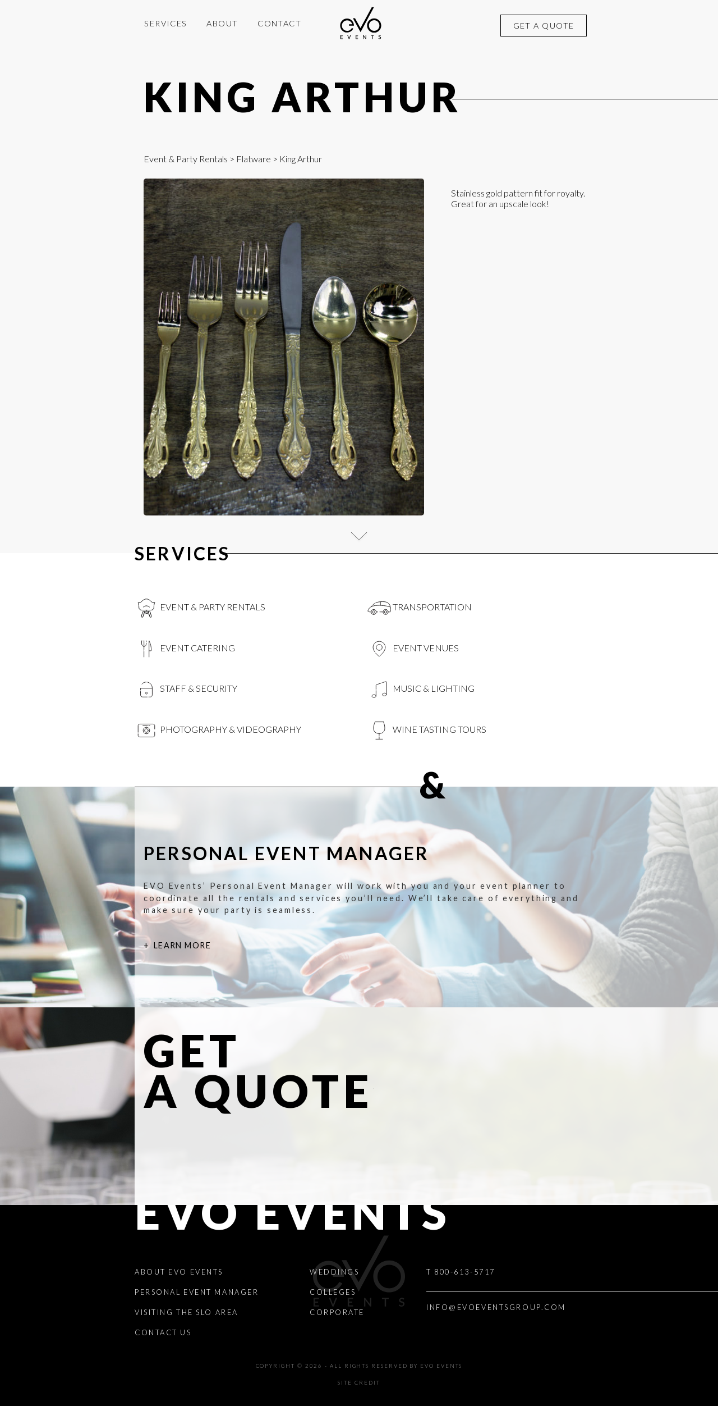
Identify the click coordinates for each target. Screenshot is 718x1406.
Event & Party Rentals (186, 158)
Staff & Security (186, 689)
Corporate (337, 1312)
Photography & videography (218, 730)
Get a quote (543, 25)
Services (165, 23)
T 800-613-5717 (460, 1271)
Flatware (253, 158)
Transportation (419, 608)
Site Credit (359, 1383)
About (222, 23)
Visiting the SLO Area (186, 1312)
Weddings (334, 1271)
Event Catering (185, 649)
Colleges (333, 1292)
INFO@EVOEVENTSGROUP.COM (496, 1307)
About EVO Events (179, 1271)
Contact (279, 23)
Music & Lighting (421, 689)
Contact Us (163, 1332)
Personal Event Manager (197, 1292)
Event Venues (413, 649)
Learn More (182, 945)
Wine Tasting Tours (426, 730)
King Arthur (303, 96)
